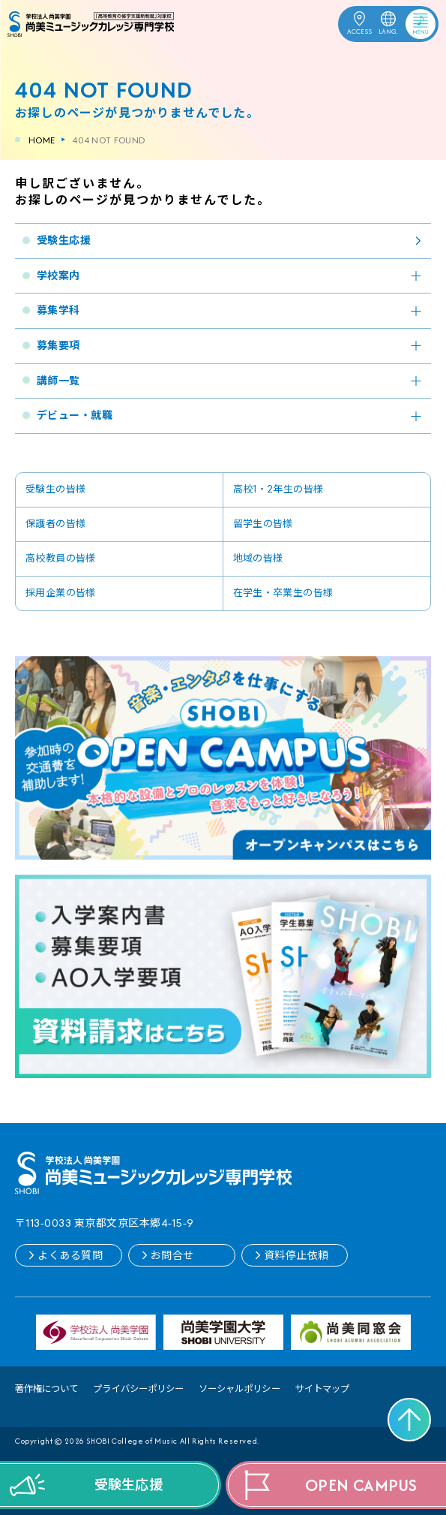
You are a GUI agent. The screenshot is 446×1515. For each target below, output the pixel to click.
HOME (41, 140)
